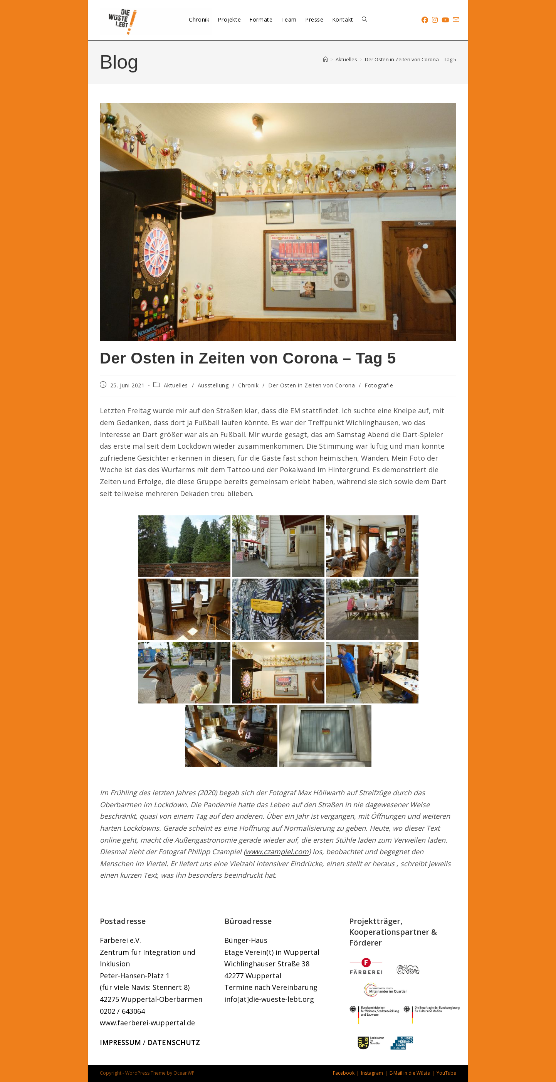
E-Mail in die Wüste (410, 1073)
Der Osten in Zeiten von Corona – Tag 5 (410, 59)
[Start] (325, 59)
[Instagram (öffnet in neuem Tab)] (435, 20)
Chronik (248, 385)
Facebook (343, 1073)
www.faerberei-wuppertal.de (147, 1022)
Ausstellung (213, 385)
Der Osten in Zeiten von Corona (311, 385)
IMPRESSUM (120, 1042)
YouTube (446, 1073)
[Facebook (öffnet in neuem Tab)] (425, 20)
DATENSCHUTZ (174, 1042)
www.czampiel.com (277, 851)
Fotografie (379, 385)
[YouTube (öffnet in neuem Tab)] (445, 20)
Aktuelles (176, 385)
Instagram (372, 1073)
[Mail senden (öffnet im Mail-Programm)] (456, 19)
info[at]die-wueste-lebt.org (269, 999)
